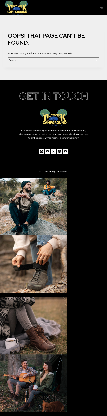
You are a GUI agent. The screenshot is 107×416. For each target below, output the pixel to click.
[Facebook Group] (59, 151)
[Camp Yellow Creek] (16, 7)
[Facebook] (65, 151)
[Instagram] (41, 151)
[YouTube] (47, 151)
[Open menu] (101, 7)
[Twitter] (53, 151)
